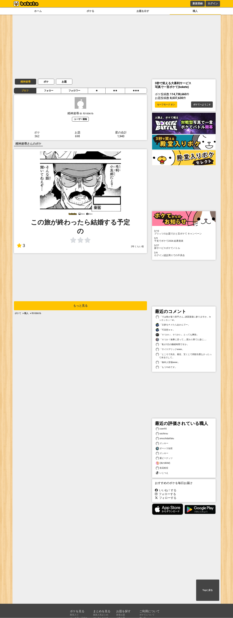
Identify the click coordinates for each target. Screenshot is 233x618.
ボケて (18, 313)
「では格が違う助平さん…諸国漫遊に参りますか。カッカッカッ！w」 (183, 318)
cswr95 (161, 429)
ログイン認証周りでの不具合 (183, 254)
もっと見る (80, 305)
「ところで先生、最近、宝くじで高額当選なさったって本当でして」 (184, 356)
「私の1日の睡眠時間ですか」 (172, 344)
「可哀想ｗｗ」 (165, 330)
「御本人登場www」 (168, 362)
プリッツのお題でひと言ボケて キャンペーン (183, 232)
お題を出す (142, 11)
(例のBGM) (163, 463)
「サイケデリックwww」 (170, 349)
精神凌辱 (25, 81)
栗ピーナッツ (164, 458)
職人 (195, 11)
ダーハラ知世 (164, 448)
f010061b (36, 313)
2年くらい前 (137, 246)
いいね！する (166, 490)
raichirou (162, 433)
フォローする (165, 494)
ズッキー (162, 443)
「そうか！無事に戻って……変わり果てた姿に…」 (181, 339)
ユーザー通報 (80, 119)
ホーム (38, 11)
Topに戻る (207, 590)
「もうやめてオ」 (166, 367)
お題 (64, 81)
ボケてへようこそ (202, 104)
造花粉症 (162, 468)
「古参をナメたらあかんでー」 (173, 325)
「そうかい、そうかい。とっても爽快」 (177, 334)
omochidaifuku (165, 438)
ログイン (213, 3)
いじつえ (162, 473)
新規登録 (198, 3)
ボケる (90, 11)
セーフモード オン (166, 104)
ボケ (46, 81)
